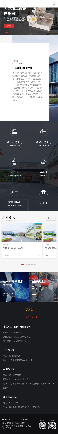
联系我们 (6, 419)
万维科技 (9, 428)
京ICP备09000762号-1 (10, 426)
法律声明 (24, 419)
